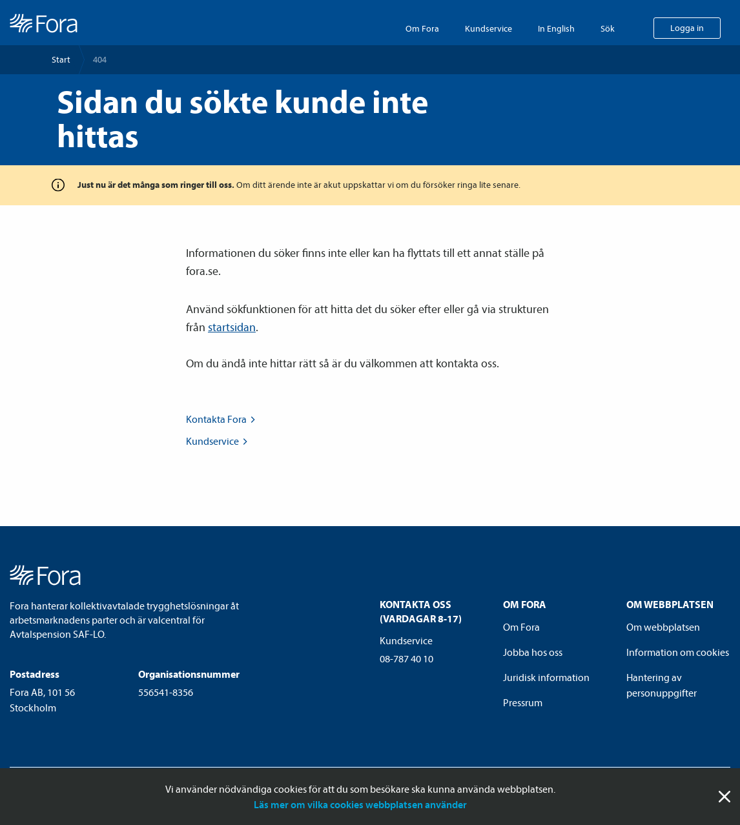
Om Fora (422, 28)
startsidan (232, 327)
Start (61, 59)
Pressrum (522, 702)
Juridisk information (546, 677)
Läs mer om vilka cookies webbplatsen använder (360, 804)
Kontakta (222, 419)
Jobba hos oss (532, 652)
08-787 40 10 (406, 658)
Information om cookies (677, 652)
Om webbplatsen (663, 626)
